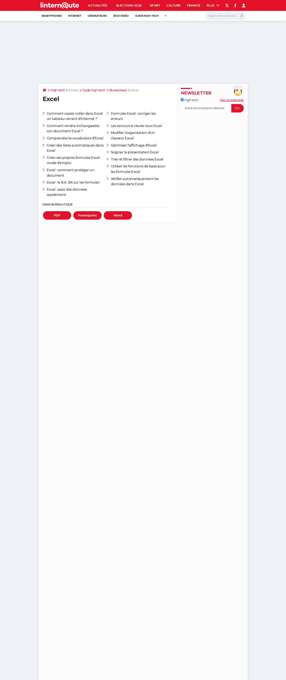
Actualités (97, 5)
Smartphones (51, 15)
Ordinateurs (97, 15)
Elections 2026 (129, 5)
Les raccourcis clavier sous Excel (136, 126)
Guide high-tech (147, 15)
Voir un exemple (232, 100)
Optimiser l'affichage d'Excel (134, 145)
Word (118, 215)
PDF (57, 215)
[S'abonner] (212, 108)
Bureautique (118, 90)
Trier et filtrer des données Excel (137, 159)
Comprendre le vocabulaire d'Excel (75, 138)
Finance (193, 5)
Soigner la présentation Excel (135, 152)
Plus (213, 5)
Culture (173, 5)
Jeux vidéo (121, 15)
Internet (74, 15)
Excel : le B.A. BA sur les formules (73, 182)
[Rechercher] (225, 16)
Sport (155, 5)
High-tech (57, 90)
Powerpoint (87, 215)
